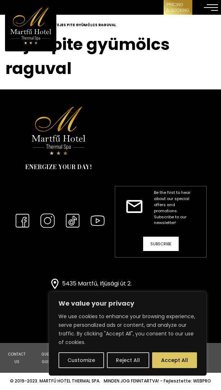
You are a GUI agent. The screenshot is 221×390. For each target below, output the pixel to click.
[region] (128, 334)
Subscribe (160, 244)
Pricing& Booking (177, 7)
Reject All (128, 360)
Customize (81, 360)
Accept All (174, 360)
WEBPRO (202, 381)
